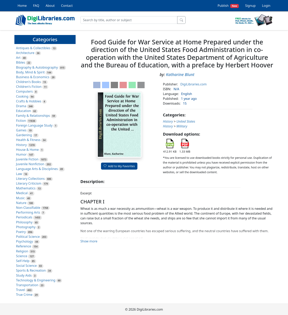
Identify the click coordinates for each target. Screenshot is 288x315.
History (21, 145)
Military (181, 126)
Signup (250, 5)
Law (19, 174)
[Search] (128, 20)
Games (21, 130)
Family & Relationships (33, 115)
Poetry (21, 232)
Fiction (21, 120)
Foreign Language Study (34, 125)
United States (185, 121)
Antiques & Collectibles (33, 48)
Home (22, 5)
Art (18, 57)
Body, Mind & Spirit (30, 72)
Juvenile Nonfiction (30, 164)
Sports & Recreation (31, 270)
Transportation (27, 285)
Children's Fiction (29, 86)
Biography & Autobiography (37, 67)
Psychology (24, 241)
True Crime (24, 294)
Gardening (24, 135)
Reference (23, 246)
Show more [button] (88, 241)
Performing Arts (28, 212)
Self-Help (22, 261)
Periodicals (24, 217)
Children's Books (28, 82)
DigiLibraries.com (193, 84)
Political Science (28, 236)
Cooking (22, 96)
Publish (228, 5)
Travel (20, 290)
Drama (21, 106)
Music (20, 198)
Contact (67, 5)
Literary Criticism (28, 183)
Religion (22, 251)
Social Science (26, 265)
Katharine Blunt (180, 74)
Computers (24, 91)
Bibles (20, 62)
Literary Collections (30, 178)
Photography (26, 227)
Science (21, 256)
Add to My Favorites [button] (119, 166)
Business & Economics (32, 77)
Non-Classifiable (28, 207)
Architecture (25, 53)
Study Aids (24, 275)
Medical (22, 193)
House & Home (27, 149)
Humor (21, 154)
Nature (21, 203)
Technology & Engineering (35, 280)
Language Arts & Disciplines (37, 169)
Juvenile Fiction (27, 159)
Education (23, 111)
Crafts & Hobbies (28, 101)
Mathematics (25, 188)
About (50, 5)
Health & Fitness (28, 140)
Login (266, 5)
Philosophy (24, 222)
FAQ (36, 5)
